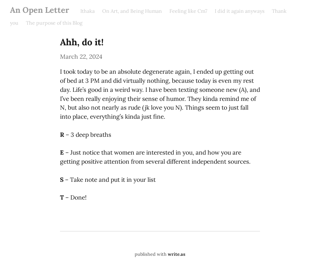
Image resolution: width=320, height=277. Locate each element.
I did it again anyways (239, 11)
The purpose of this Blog (54, 23)
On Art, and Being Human (132, 11)
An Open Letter (39, 10)
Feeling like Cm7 (188, 11)
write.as (176, 254)
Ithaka (87, 11)
